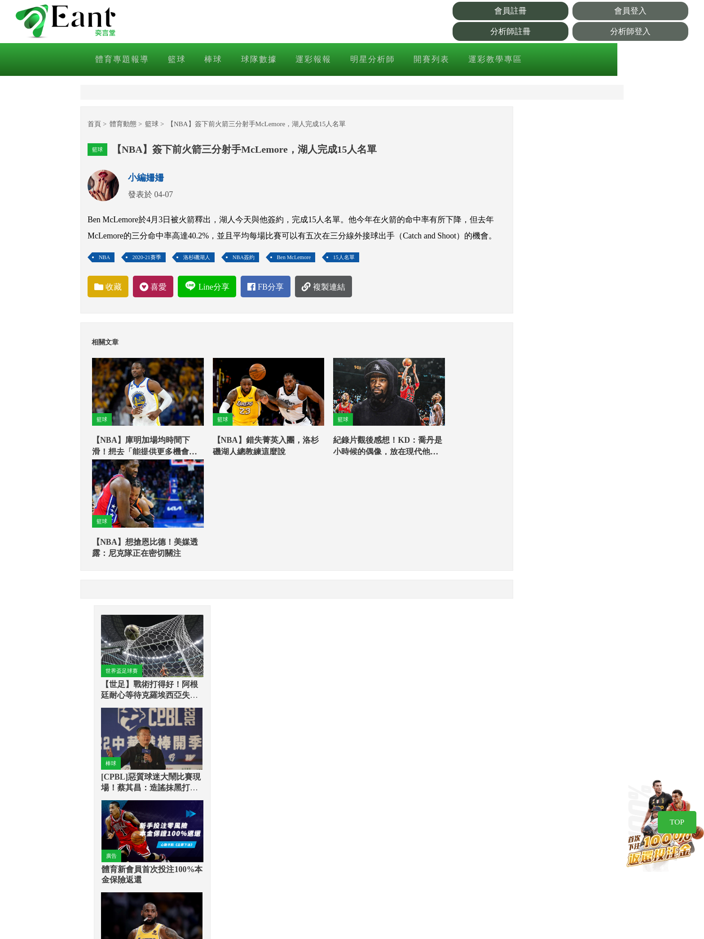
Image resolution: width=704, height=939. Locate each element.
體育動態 (134, 128)
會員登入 (650, 11)
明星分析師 (414, 60)
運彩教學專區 (536, 60)
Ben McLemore (305, 278)
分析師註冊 (570, 31)
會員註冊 (570, 11)
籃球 (222, 60)
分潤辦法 (456, 878)
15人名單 (355, 278)
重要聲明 (456, 823)
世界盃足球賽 (523, 177)
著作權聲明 (460, 805)
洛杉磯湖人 (207, 278)
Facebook (286, 830)
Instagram (523, 823)
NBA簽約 (255, 278)
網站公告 (583, 805)
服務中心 (583, 823)
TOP (674, 833)
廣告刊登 (456, 842)
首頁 (105, 128)
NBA (115, 278)
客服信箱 (456, 860)
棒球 (258, 60)
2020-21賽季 (158, 278)
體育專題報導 (168, 60)
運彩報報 (356, 60)
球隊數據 (303, 60)
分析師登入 (650, 31)
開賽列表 (473, 60)
